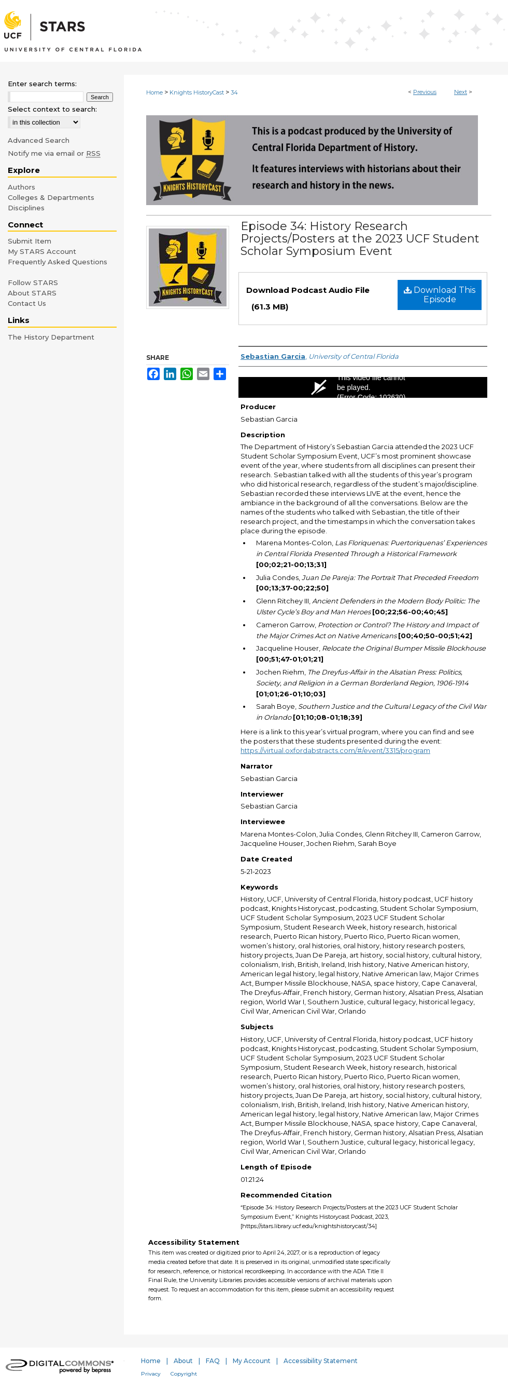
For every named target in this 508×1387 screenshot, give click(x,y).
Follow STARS (33, 282)
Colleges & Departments (51, 197)
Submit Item (29, 241)
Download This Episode (439, 294)
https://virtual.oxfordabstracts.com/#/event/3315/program (335, 750)
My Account (252, 1361)
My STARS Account (42, 251)
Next (460, 92)
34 (234, 92)
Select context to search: (52, 109)
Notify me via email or (54, 153)
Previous (424, 92)
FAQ (213, 1361)
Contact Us (27, 303)
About (183, 1361)
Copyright (184, 1373)
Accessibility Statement (321, 1361)
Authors (21, 187)
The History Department (51, 337)
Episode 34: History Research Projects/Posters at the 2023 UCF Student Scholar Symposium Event (360, 238)
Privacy (151, 1373)
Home (154, 92)
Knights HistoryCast (197, 92)
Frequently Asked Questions (57, 262)
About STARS (32, 293)
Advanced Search (38, 140)
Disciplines (26, 208)
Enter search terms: (42, 83)
